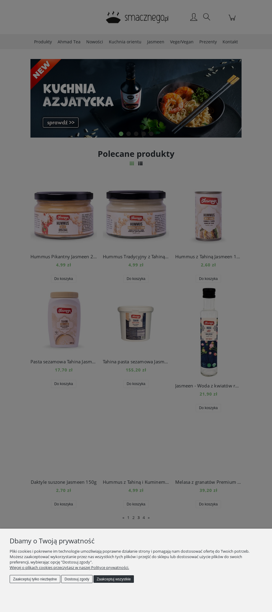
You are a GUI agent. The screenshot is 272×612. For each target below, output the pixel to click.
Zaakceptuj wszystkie (113, 579)
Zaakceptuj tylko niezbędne (35, 579)
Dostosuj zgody (77, 579)
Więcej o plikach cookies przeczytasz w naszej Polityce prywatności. (69, 567)
